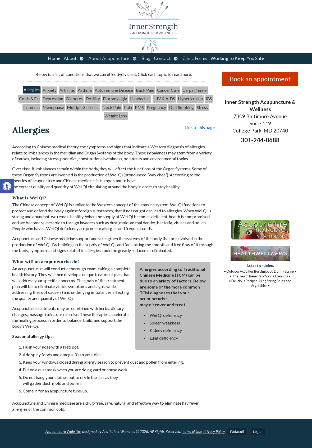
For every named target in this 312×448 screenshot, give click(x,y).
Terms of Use (192, 431)
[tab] (31, 90)
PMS (139, 107)
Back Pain (145, 90)
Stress (202, 107)
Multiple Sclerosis (83, 107)
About (70, 58)
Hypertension (190, 98)
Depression (53, 98)
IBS (209, 98)
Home (54, 58)
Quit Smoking (181, 107)
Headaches (140, 98)
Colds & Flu (29, 98)
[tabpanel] (113, 271)
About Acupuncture (109, 58)
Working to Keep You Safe (237, 58)
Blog (146, 58)
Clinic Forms (194, 58)
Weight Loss (115, 115)
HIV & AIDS (164, 98)
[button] (7, 186)
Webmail (237, 431)
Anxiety (50, 90)
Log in (258, 431)
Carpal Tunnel (195, 90)
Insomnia (31, 107)
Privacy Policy (214, 431)
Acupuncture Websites (63, 431)
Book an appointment (260, 79)
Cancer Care (168, 90)
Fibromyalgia (115, 98)
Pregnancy (156, 107)
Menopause (53, 107)
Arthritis (67, 90)
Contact (162, 58)
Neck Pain (111, 107)
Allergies (32, 89)
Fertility (93, 98)
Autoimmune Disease (114, 90)
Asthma (85, 90)
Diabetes (74, 98)
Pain (128, 107)
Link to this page (200, 127)
